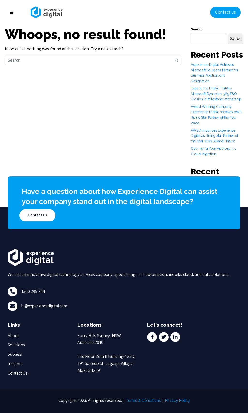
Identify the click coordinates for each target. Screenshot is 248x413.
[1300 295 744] (12, 291)
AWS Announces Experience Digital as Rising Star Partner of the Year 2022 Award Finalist (214, 135)
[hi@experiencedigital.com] (12, 306)
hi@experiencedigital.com (44, 306)
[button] (11, 12)
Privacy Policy (177, 400)
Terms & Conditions (143, 400)
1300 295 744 (33, 291)
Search (197, 29)
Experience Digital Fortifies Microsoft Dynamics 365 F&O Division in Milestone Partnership (216, 93)
